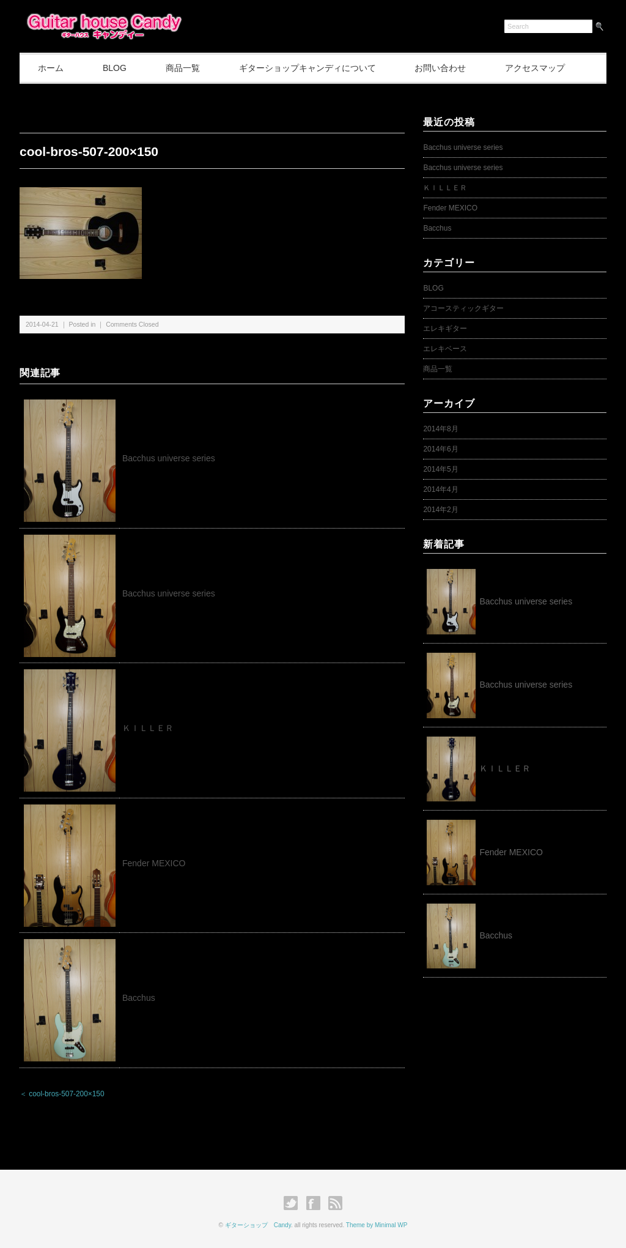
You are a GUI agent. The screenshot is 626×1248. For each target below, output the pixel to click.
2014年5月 (440, 469)
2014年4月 (440, 489)
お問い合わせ (440, 68)
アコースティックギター (463, 308)
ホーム (51, 68)
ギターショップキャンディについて (307, 68)
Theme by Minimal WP (377, 1225)
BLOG (115, 68)
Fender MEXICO (153, 863)
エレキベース (445, 348)
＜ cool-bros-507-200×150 (62, 1094)
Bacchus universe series (168, 458)
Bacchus (138, 998)
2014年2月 (440, 509)
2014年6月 (440, 449)
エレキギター (445, 328)
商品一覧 (183, 68)
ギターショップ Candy (258, 1225)
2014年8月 (440, 429)
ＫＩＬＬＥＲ (152, 728)
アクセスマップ (535, 68)
